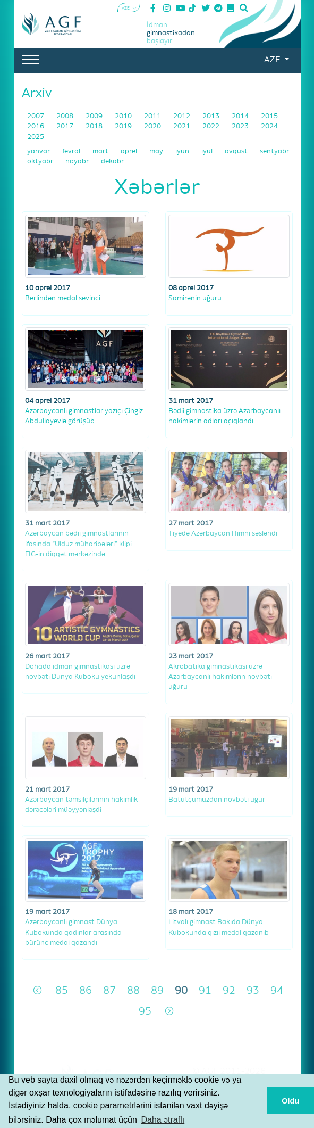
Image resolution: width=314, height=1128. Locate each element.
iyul (207, 151)
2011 (153, 116)
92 (229, 991)
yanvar (39, 151)
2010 (124, 116)
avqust (237, 151)
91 (205, 991)
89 (157, 991)
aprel (130, 151)
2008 (65, 116)
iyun (183, 151)
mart (101, 151)
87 (109, 991)
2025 (35, 137)
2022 (211, 126)
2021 (182, 126)
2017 (65, 126)
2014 (241, 116)
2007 (36, 116)
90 (181, 991)
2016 (36, 126)
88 (133, 991)
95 (145, 1012)
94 (276, 991)
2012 (182, 116)
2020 (153, 126)
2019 (124, 126)
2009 (95, 116)
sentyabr (274, 151)
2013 (211, 116)
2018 (95, 126)
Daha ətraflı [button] (162, 1119)
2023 (241, 126)
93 (253, 991)
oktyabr (41, 161)
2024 (269, 126)
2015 (269, 116)
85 (61, 991)
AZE (273, 60)
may (157, 151)
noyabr (77, 161)
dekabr (112, 161)
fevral (72, 151)
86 (85, 991)
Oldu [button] (290, 1101)
